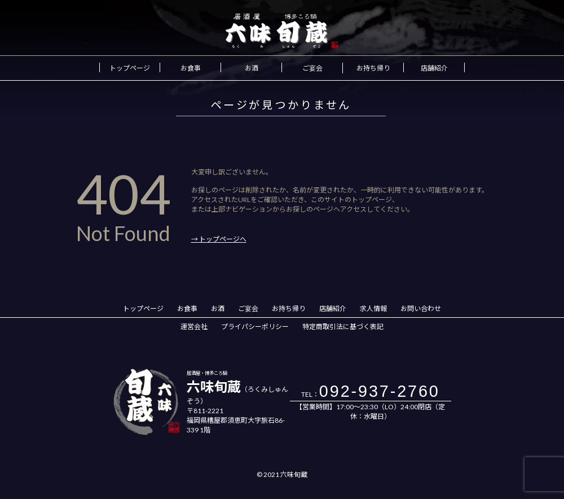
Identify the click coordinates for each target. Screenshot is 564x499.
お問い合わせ (420, 308)
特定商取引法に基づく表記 (343, 326)
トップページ (129, 68)
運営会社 (194, 326)
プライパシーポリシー (255, 326)
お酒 (251, 68)
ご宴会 (312, 68)
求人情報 (373, 308)
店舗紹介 (434, 68)
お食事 (190, 68)
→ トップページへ (218, 239)
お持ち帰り (373, 68)
